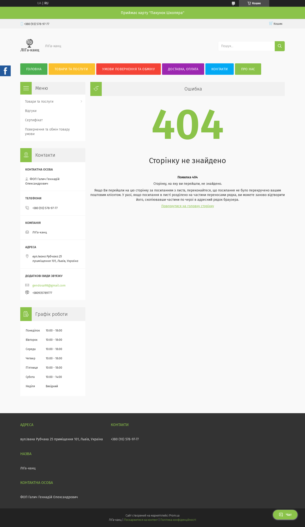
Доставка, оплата (183, 69)
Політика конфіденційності (178, 520)
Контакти (219, 69)
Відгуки (30, 111)
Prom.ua (174, 515)
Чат (285, 514)
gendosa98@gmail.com (49, 285)
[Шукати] (280, 46)
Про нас (248, 69)
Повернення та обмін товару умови (47, 131)
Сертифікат (34, 120)
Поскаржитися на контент (141, 520)
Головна (33, 69)
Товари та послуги (71, 69)
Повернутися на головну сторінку (187, 206)
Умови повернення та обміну (128, 69)
